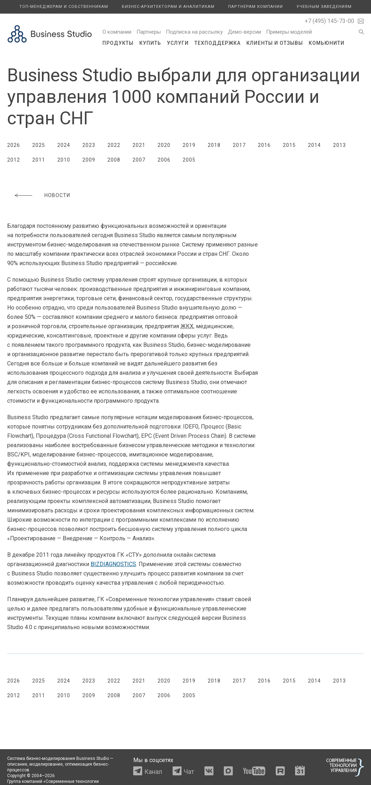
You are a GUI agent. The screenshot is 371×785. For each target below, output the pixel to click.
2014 (314, 145)
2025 (38, 145)
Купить (150, 43)
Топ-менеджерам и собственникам (63, 6)
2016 (264, 145)
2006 (164, 160)
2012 (13, 160)
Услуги (178, 43)
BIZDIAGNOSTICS (113, 564)
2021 (138, 145)
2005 (189, 160)
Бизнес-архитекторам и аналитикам (168, 6)
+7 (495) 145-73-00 (329, 21)
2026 (13, 145)
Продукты (118, 43)
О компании (116, 32)
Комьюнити (326, 43)
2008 (113, 160)
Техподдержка (217, 43)
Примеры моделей (289, 32)
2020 (164, 145)
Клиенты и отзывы (274, 43)
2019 (189, 145)
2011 (38, 160)
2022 (113, 145)
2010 (63, 160)
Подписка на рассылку (194, 32)
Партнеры (148, 32)
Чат (189, 771)
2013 (339, 145)
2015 (289, 145)
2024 (63, 145)
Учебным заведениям (324, 6)
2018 (214, 145)
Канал (153, 771)
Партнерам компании (255, 6)
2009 (88, 160)
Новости (57, 195)
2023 (88, 145)
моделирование (46, 764)
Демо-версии (244, 32)
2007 (138, 160)
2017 (239, 145)
